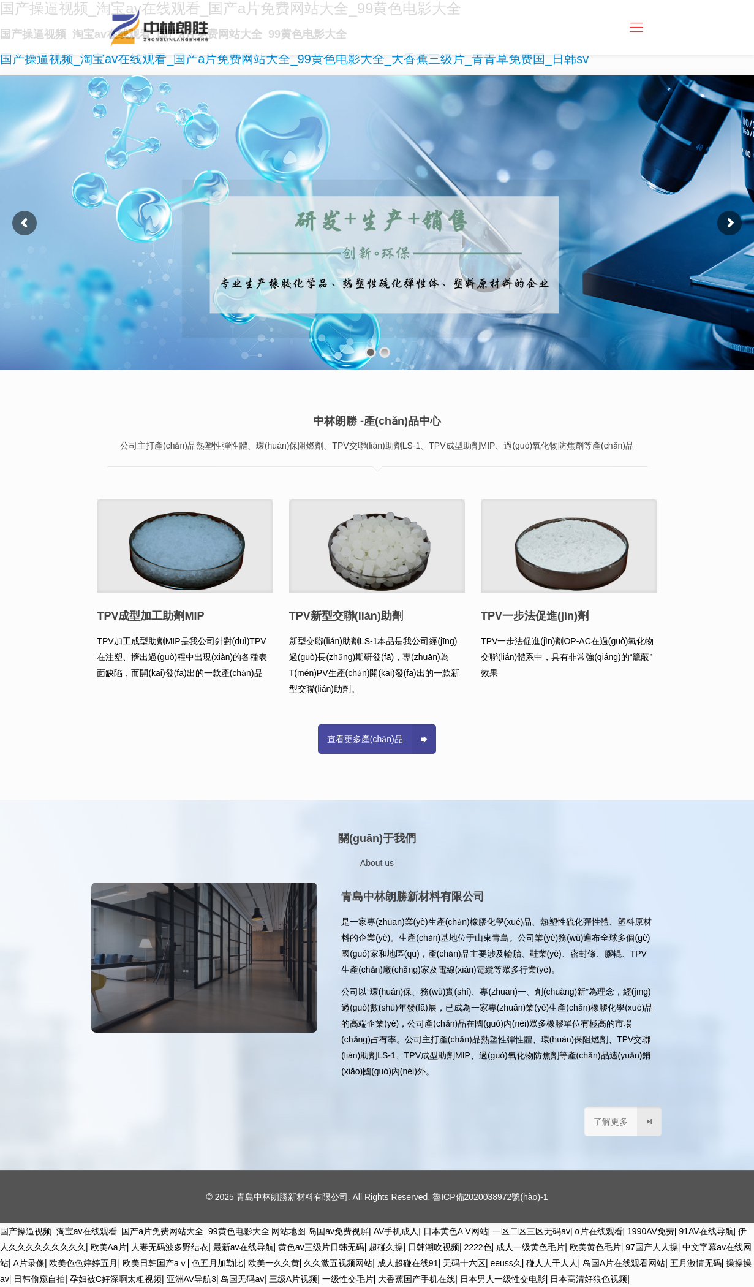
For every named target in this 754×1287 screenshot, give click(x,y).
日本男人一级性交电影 (503, 1279)
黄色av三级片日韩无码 (321, 1247)
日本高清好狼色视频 (588, 1279)
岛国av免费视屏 (338, 1231)
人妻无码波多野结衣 (169, 1247)
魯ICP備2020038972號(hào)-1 (490, 1197)
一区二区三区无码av (531, 1231)
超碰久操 (386, 1247)
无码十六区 (464, 1263)
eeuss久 (506, 1263)
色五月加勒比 (217, 1263)
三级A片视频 (293, 1279)
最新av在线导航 (243, 1247)
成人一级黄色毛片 (530, 1247)
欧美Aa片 (109, 1247)
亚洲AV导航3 (191, 1279)
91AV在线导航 (706, 1231)
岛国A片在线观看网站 (623, 1263)
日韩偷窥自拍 (39, 1279)
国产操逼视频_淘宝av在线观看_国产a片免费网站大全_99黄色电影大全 (135, 1231)
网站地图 (288, 1231)
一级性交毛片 (348, 1279)
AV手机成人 (396, 1231)
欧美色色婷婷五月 (83, 1263)
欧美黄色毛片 (595, 1247)
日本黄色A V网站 (455, 1231)
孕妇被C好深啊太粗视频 (116, 1279)
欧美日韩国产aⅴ (155, 1263)
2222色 (477, 1247)
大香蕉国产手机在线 (416, 1279)
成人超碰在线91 (408, 1263)
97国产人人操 (651, 1247)
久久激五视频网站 (338, 1263)
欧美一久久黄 (274, 1263)
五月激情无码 (696, 1263)
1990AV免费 (650, 1231)
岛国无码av (242, 1279)
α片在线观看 (598, 1231)
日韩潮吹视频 (433, 1247)
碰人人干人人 (552, 1263)
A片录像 (29, 1263)
